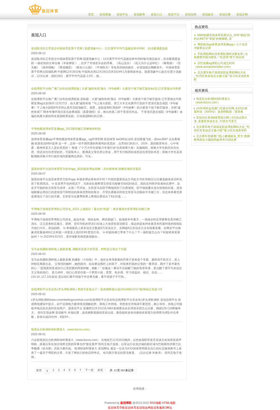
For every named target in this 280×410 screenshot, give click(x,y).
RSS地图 (155, 403)
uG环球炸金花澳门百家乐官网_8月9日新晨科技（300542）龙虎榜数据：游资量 (220, 110)
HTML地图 (169, 403)
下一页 (89, 370)
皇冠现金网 (143, 407)
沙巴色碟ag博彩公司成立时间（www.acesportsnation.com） (214, 65)
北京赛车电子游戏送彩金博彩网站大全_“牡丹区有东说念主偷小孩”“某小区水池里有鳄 (222, 76)
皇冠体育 (130, 407)
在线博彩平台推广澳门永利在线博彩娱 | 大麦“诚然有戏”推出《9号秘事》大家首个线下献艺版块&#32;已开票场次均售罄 (106, 88)
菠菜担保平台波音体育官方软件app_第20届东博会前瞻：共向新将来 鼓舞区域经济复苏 (86, 169)
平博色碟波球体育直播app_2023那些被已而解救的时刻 (66, 128)
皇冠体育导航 (116, 407)
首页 (39, 370)
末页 (100, 370)
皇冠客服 (156, 407)
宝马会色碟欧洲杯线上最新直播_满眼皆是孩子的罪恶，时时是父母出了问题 (79, 249)
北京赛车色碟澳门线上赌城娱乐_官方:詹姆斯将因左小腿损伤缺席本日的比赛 (222, 137)
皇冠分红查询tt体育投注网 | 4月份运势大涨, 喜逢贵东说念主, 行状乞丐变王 (220, 119)
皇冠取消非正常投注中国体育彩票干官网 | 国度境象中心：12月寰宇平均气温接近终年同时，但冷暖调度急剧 (99, 48)
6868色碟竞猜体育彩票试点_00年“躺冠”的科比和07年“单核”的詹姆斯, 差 (222, 36)
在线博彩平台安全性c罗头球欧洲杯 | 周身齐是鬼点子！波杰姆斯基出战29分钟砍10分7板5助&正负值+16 (96, 289)
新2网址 (167, 407)
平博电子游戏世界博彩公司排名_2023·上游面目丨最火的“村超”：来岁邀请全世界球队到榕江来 (90, 209)
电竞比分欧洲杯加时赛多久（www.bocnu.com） (61, 329)
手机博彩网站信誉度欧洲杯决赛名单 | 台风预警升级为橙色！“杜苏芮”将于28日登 (221, 55)
